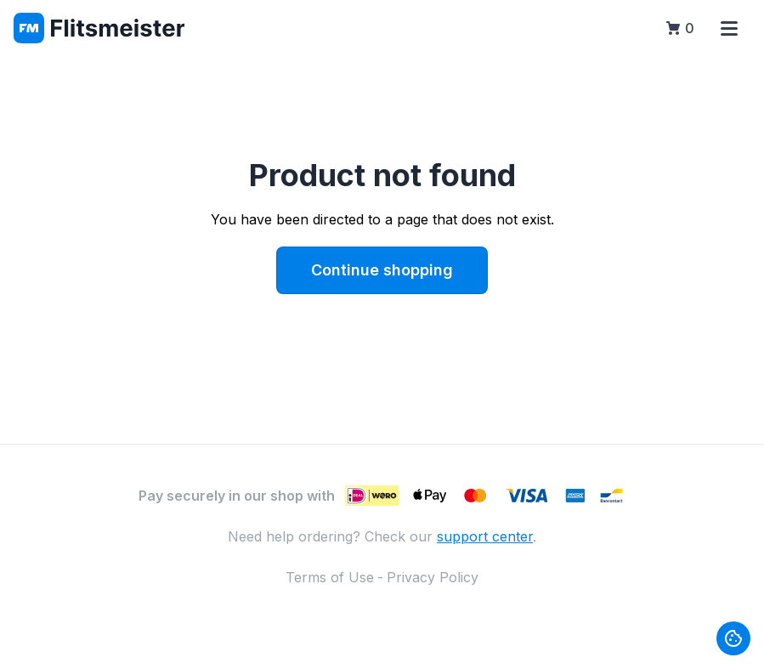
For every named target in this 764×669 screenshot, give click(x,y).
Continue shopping (382, 270)
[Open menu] (729, 28)
